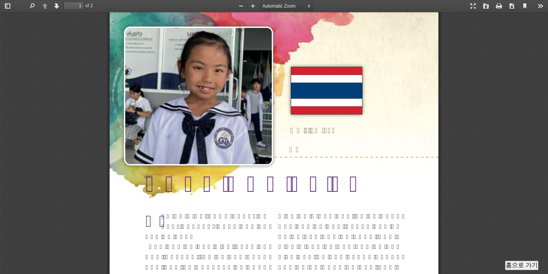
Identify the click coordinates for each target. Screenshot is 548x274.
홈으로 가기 (522, 265)
